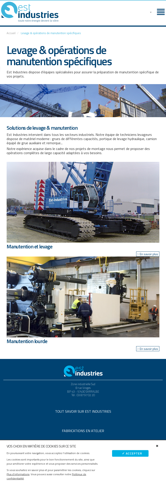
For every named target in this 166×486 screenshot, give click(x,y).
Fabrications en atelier (83, 430)
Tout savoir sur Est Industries (83, 411)
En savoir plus (149, 254)
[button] (149, 11)
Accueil (11, 33)
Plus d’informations (18, 474)
